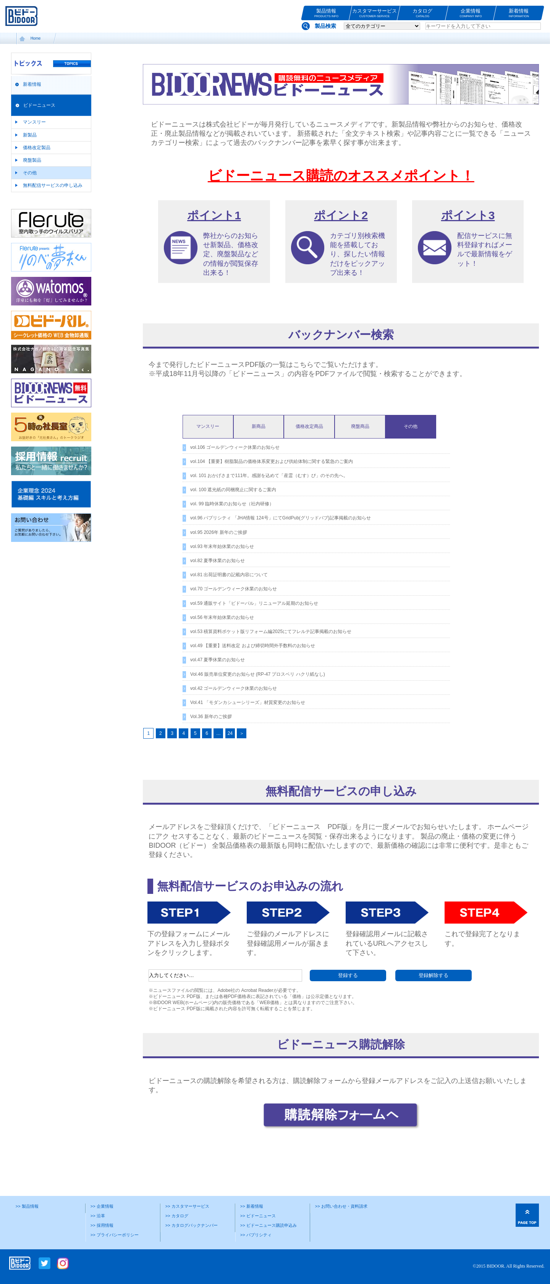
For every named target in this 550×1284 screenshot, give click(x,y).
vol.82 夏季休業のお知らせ (217, 560)
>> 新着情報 (251, 1206)
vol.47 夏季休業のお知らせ (217, 659)
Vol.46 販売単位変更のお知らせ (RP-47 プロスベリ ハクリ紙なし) (257, 674)
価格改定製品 (36, 147)
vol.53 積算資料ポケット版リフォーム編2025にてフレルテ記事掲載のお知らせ (270, 631)
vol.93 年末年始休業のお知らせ (222, 546)
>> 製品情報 (27, 1206)
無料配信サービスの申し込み (52, 185)
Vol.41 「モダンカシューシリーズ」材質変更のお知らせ (247, 702)
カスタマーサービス (374, 13)
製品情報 (326, 13)
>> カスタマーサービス (187, 1206)
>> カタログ (176, 1215)
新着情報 (519, 13)
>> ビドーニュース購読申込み (268, 1225)
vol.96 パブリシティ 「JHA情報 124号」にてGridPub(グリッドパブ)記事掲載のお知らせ (280, 518)
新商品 (258, 426)
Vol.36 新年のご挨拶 (211, 716)
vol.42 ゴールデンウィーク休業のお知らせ (233, 688)
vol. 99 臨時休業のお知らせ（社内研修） (232, 503)
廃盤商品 (360, 426)
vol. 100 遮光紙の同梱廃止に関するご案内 (233, 489)
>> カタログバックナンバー (191, 1225)
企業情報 (471, 13)
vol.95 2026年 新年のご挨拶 (218, 532)
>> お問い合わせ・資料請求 (341, 1206)
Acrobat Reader (257, 990)
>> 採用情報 (102, 1225)
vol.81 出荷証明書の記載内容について (229, 574)
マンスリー (34, 122)
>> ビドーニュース (258, 1215)
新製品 (30, 135)
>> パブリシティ (256, 1235)
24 (230, 733)
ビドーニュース (39, 105)
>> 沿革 (98, 1215)
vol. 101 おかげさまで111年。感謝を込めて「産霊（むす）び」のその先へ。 (269, 475)
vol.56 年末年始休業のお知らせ (222, 617)
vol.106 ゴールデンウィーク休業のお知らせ (235, 447)
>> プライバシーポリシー (115, 1235)
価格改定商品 (309, 426)
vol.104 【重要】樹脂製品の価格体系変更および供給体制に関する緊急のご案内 (271, 461)
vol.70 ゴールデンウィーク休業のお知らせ (233, 588)
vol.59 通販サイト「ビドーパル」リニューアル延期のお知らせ (254, 603)
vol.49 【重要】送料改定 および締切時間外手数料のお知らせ (252, 645)
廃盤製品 (32, 160)
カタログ (422, 13)
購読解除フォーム (320, 1081)
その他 (30, 172)
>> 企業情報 (102, 1206)
